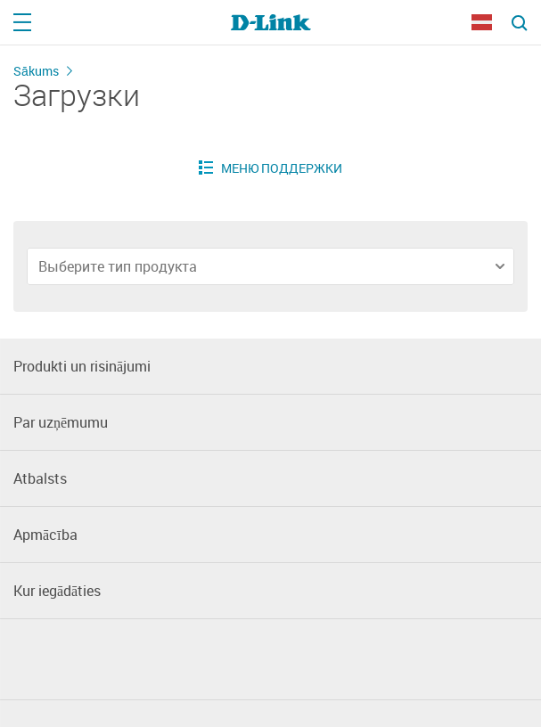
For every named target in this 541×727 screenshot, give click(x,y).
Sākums (36, 70)
